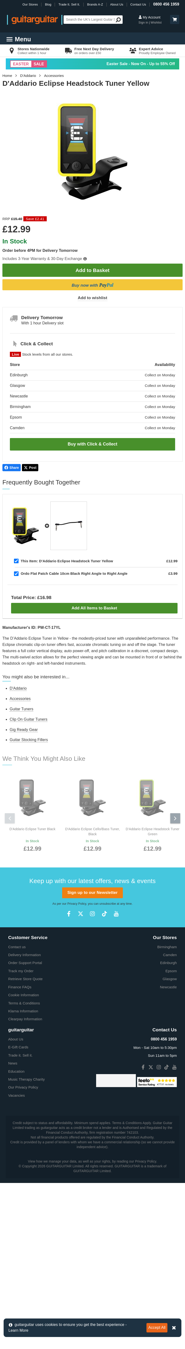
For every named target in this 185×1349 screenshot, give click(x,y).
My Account (149, 17)
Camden (170, 1069)
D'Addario (28, 76)
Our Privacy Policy (23, 1201)
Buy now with (92, 285)
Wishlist (156, 22)
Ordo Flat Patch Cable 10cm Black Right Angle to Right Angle (74, 573)
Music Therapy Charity (26, 1193)
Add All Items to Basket (94, 608)
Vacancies (16, 1209)
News (12, 1177)
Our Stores (30, 4)
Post (30, 468)
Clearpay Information (25, 1133)
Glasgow (170, 1093)
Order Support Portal (25, 1077)
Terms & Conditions (24, 1117)
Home (7, 76)
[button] (174, 19)
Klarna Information (23, 1125)
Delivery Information (24, 1069)
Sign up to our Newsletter (92, 1006)
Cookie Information (23, 1109)
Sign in (144, 22)
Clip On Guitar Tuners (28, 719)
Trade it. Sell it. (20, 1169)
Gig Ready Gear (24, 730)
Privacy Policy (76, 1017)
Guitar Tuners (21, 709)
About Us (116, 4)
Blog (48, 4)
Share (11, 468)
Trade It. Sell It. (69, 4)
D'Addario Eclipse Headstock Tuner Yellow (67, 561)
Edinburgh (168, 1077)
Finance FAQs (19, 1101)
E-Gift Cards (18, 1161)
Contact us (17, 1061)
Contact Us (138, 4)
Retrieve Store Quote (25, 1093)
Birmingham (167, 1061)
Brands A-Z (95, 4)
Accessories (54, 76)
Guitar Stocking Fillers (29, 740)
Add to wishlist (92, 298)
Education (16, 1185)
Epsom (171, 1085)
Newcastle (168, 1101)
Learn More (18, 1330)
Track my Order (20, 1085)
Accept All (156, 1327)
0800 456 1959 (166, 4)
